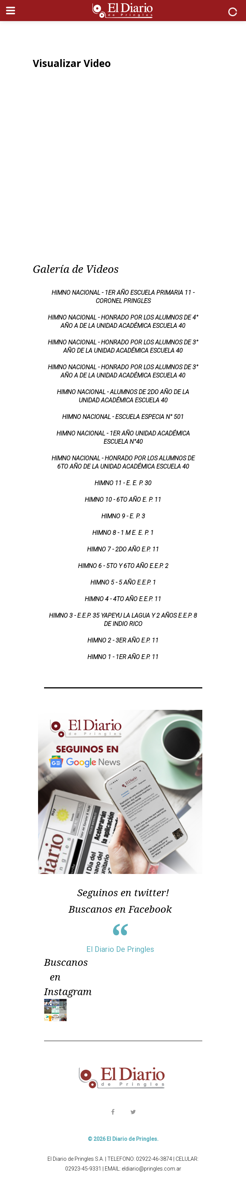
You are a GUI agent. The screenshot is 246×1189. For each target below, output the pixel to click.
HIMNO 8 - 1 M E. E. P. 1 (123, 532)
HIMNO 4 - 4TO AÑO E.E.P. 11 (123, 599)
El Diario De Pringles (120, 949)
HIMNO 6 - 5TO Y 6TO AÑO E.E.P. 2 (123, 565)
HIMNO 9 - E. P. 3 (123, 516)
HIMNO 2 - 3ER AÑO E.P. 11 (123, 640)
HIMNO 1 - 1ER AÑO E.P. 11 (123, 657)
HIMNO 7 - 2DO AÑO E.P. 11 (123, 549)
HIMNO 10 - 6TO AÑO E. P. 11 (123, 499)
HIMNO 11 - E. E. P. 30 (123, 483)
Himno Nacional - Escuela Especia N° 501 (123, 416)
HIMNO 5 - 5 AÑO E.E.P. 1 (123, 582)
